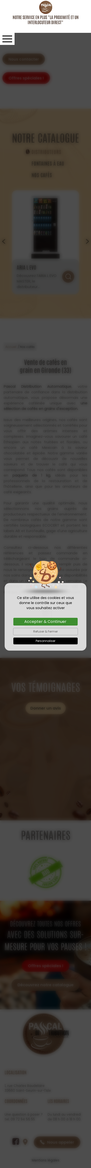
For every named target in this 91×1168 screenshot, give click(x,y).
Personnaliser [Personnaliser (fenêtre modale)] (45, 608)
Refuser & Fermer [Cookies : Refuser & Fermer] (45, 599)
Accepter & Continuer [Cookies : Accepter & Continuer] (45, 588)
